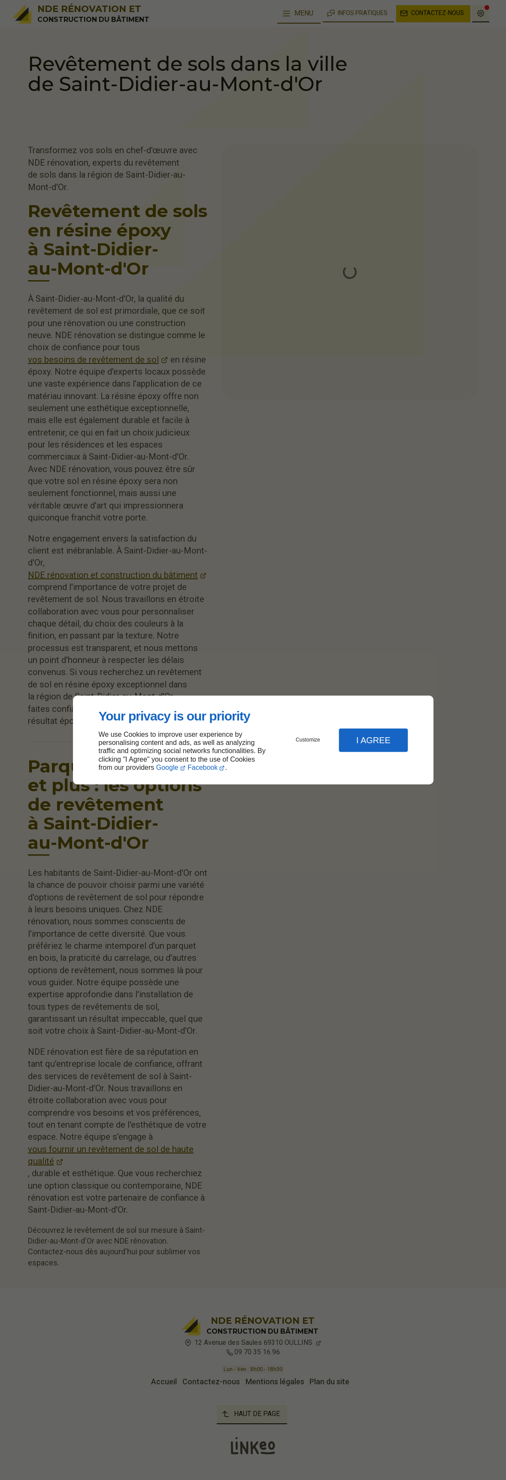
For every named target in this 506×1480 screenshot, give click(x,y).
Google (167, 767)
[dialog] (253, 740)
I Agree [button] (373, 740)
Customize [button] (308, 740)
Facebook (203, 767)
